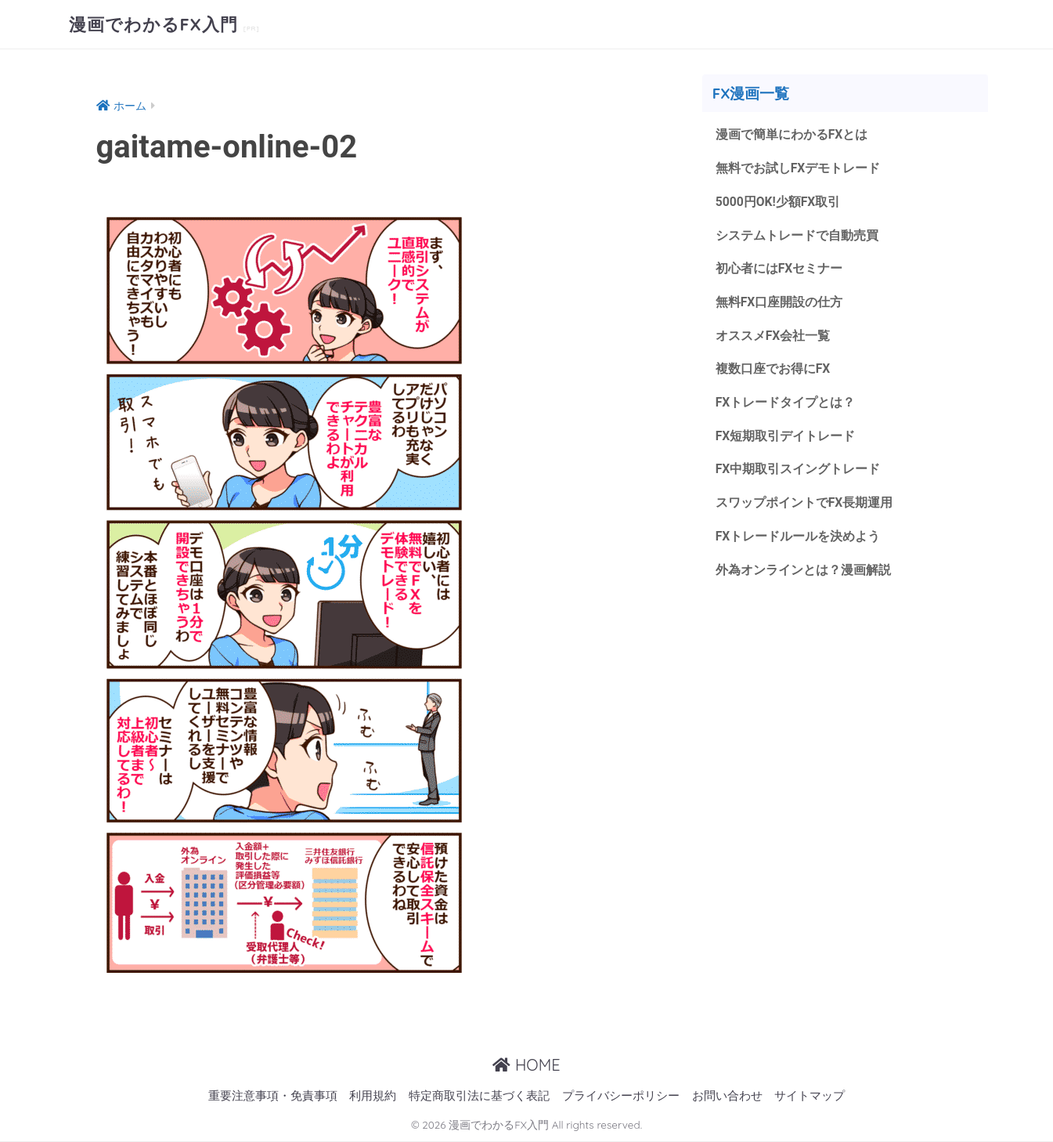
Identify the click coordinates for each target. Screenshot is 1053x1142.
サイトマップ (809, 1096)
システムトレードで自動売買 (797, 235)
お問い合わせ (727, 1096)
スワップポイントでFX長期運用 (804, 502)
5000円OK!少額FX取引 (778, 201)
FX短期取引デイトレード (786, 435)
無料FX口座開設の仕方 (779, 302)
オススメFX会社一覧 (773, 335)
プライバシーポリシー (621, 1096)
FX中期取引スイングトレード (798, 468)
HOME (526, 1065)
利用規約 (372, 1096)
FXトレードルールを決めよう (798, 536)
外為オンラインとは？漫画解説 (803, 569)
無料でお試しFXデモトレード (798, 168)
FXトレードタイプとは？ (786, 402)
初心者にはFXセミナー (779, 268)
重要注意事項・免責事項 (272, 1096)
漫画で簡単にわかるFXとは (792, 134)
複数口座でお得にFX (773, 368)
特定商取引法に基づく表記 (479, 1096)
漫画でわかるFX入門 (160, 24)
